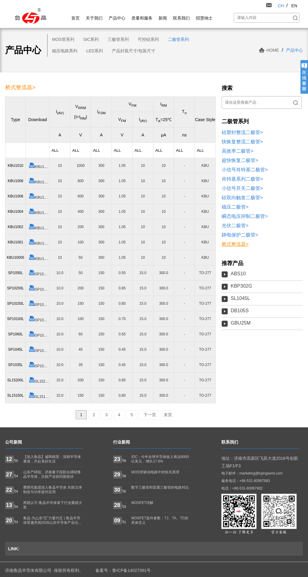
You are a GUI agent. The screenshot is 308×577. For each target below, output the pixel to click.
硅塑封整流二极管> (242, 132)
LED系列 (94, 50)
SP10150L (39, 304)
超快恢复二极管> (240, 160)
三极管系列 (118, 39)
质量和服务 (141, 18)
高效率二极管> (237, 151)
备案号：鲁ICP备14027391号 (123, 570)
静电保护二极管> (240, 234)
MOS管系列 (63, 39)
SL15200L (39, 380)
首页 (75, 18)
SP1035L (39, 365)
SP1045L (39, 350)
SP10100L (39, 319)
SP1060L (39, 334)
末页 (168, 414)
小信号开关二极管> (242, 188)
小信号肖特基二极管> (245, 169)
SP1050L (39, 273)
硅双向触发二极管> (242, 197)
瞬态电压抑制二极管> (245, 216)
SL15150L (39, 395)
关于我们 (94, 18)
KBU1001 (39, 242)
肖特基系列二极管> (242, 179)
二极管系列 (178, 39)
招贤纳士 (204, 18)
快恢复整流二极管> (242, 141)
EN (294, 6)
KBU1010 (39, 166)
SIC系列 (91, 39)
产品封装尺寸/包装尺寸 (133, 50)
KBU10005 (39, 258)
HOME (272, 50)
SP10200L (39, 288)
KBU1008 (39, 181)
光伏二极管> (235, 225)
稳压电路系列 (64, 50)
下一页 (149, 414)
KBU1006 (39, 196)
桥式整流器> (235, 244)
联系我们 (181, 18)
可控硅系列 (148, 39)
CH (281, 6)
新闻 (163, 18)
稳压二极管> (235, 206)
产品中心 (117, 18)
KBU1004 (39, 212)
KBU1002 (39, 227)
